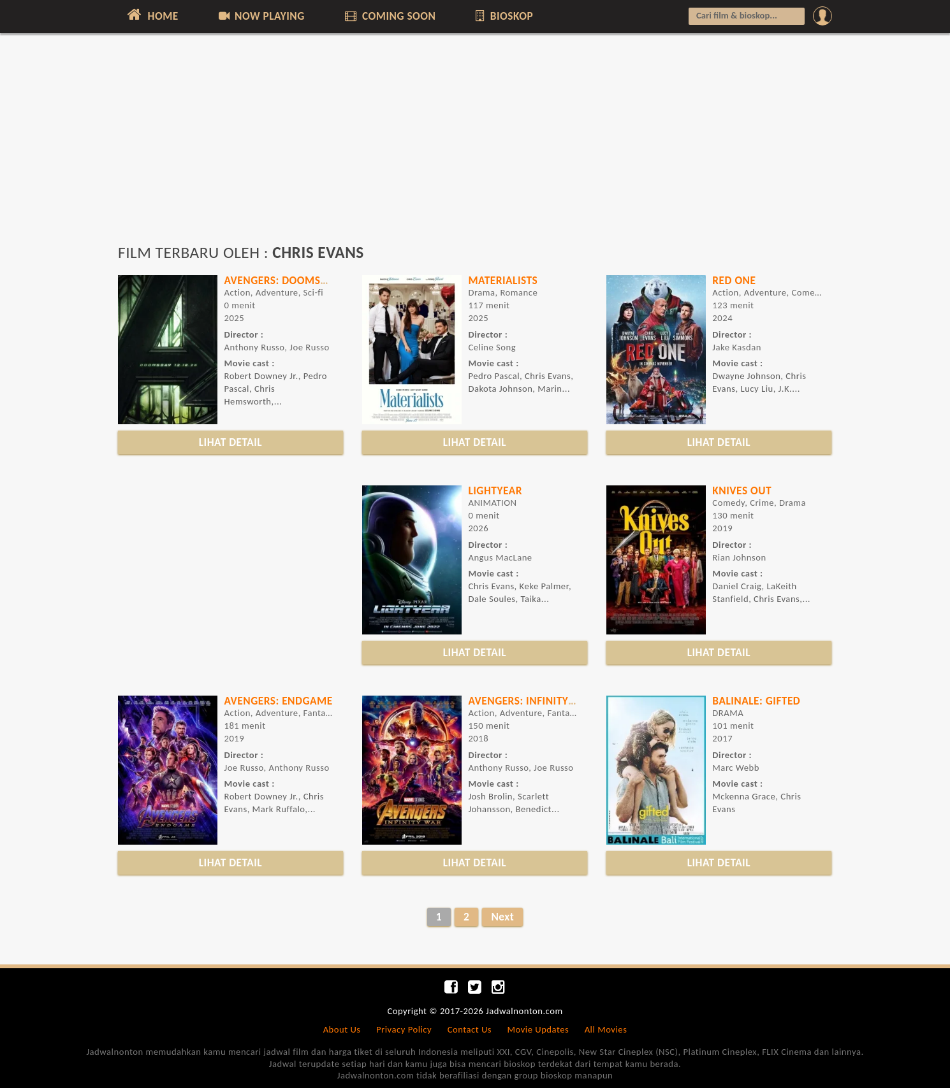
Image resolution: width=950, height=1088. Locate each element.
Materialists (502, 280)
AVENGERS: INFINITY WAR (531, 701)
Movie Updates (538, 1029)
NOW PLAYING (260, 16)
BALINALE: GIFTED (756, 701)
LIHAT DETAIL (231, 442)
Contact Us (470, 1029)
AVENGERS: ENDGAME (278, 701)
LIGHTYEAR (495, 490)
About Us (342, 1029)
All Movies (606, 1029)
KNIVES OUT (741, 490)
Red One (734, 280)
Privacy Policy (404, 1029)
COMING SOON (388, 16)
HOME (151, 14)
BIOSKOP (503, 16)
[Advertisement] (475, 144)
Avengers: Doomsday (281, 280)
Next (502, 917)
